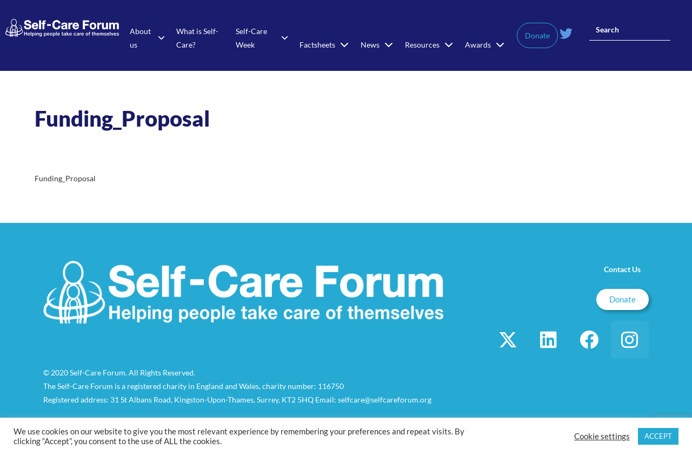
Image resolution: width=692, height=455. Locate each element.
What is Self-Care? (197, 38)
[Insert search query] (629, 30)
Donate (537, 35)
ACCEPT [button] (658, 436)
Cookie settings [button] (602, 436)
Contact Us (622, 269)
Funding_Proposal (65, 178)
